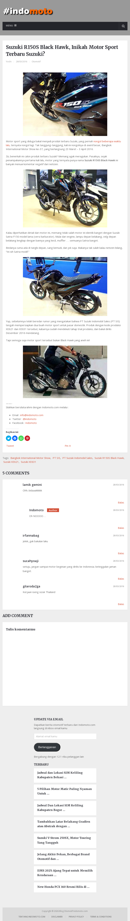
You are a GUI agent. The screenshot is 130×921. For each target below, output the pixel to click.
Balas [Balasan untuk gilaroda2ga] (121, 604)
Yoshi (8, 61)
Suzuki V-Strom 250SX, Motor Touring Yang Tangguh (64, 840)
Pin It (68, 445)
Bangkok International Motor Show (30, 458)
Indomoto (31, 423)
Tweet (10, 445)
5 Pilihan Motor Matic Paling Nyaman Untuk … (64, 791)
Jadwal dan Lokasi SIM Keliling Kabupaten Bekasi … (60, 775)
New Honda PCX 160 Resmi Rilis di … (63, 887)
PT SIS (56, 458)
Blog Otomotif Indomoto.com (73, 911)
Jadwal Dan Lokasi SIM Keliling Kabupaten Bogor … (60, 808)
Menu (9, 25)
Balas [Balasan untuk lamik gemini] (121, 502)
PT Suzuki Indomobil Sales (77, 458)
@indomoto (29, 419)
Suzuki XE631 (28, 461)
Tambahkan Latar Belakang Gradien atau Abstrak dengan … (63, 824)
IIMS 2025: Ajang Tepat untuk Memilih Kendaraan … (65, 873)
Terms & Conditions (101, 916)
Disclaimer (57, 916)
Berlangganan (47, 747)
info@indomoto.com (31, 415)
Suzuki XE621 (11, 461)
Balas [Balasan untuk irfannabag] (121, 553)
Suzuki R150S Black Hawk (109, 458)
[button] (8, 438)
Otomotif (36, 61)
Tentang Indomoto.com (31, 916)
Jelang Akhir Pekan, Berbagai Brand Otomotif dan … (63, 857)
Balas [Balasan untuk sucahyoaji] (121, 578)
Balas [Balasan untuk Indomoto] (121, 528)
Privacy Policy (76, 916)
